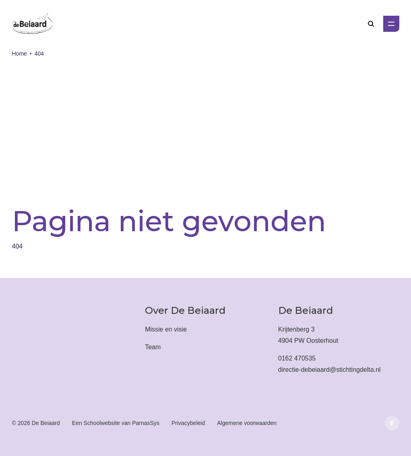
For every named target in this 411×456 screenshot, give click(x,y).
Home (19, 53)
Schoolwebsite (102, 423)
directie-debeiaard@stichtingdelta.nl (329, 369)
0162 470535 (297, 358)
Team (153, 347)
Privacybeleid (188, 423)
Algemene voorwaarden (247, 423)
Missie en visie (166, 329)
